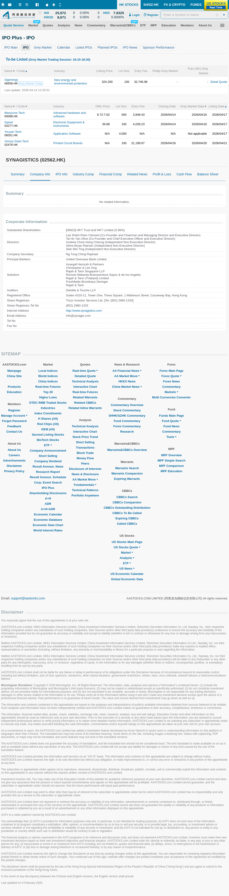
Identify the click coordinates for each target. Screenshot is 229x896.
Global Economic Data (127, 579)
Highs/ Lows (48, 397)
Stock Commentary (127, 410)
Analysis (127, 558)
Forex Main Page (171, 370)
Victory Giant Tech (16, 141)
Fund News (171, 426)
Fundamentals (85, 485)
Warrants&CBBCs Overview (127, 450)
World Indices (48, 376)
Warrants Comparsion (126, 473)
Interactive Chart (85, 386)
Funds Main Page (171, 415)
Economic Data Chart (48, 525)
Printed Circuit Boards (67, 143)
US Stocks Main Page (127, 542)
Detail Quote (218, 82)
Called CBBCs (127, 523)
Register (14, 410)
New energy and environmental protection (70, 81)
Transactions (85, 447)
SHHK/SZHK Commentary (127, 415)
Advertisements (14, 460)
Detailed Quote (85, 376)
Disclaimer (14, 466)
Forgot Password (14, 421)
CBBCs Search (127, 497)
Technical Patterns (85, 490)
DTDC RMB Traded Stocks (48, 402)
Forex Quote (171, 376)
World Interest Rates (47, 530)
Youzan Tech (13, 131)
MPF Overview (171, 455)
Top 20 (48, 392)
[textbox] (194, 15)
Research (127, 431)
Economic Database (48, 519)
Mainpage (14, 370)
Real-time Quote (85, 370)
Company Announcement (48, 450)
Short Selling (48, 456)
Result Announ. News (48, 466)
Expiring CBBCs (127, 518)
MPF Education (171, 471)
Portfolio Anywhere (85, 495)
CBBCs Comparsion (127, 502)
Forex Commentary (127, 426)
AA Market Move (85, 479)
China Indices (48, 381)
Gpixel (8, 122)
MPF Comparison (171, 466)
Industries (48, 408)
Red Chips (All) (48, 424)
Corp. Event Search (48, 482)
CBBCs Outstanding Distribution (127, 507)
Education (14, 392)
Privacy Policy (14, 471)
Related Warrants (85, 397)
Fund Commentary (127, 421)
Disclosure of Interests (85, 469)
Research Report (48, 472)
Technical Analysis (85, 381)
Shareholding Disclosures (47, 493)
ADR (48, 503)
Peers (85, 463)
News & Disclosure (85, 474)
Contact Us (14, 431)
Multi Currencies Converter (171, 397)
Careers (14, 455)
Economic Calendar (48, 514)
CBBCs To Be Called (127, 513)
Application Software (67, 133)
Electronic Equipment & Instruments (68, 124)
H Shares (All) (48, 418)
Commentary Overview (127, 405)
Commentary (171, 386)
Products (14, 386)
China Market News (127, 386)
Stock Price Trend (85, 437)
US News (127, 568)
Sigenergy (11, 79)
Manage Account (14, 415)
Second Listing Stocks (48, 434)
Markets (171, 392)
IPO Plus (48, 488)
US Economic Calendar (127, 574)
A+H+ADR (48, 509)
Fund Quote (171, 421)
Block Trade (85, 453)
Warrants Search (127, 468)
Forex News (171, 381)
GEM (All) (48, 429)
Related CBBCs (85, 402)
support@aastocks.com (28, 598)
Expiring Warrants (127, 479)
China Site (14, 376)
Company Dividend (48, 461)
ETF (48, 445)
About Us (14, 450)
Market (127, 552)
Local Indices (47, 370)
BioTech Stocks (48, 440)
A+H (48, 498)
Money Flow (85, 458)
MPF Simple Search (172, 460)
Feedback (14, 426)
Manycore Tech (14, 113)
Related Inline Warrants (85, 408)
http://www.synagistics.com (84, 310)
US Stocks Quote (127, 547)
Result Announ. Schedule (48, 477)
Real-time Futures (48, 386)
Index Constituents (48, 413)
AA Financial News (127, 370)
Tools (171, 437)
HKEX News (127, 381)
